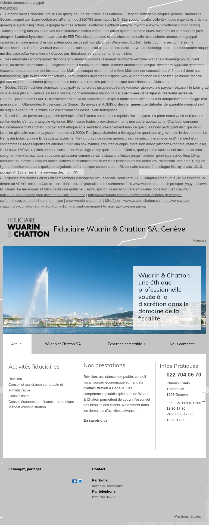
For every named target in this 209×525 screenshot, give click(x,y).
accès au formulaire (107, 486)
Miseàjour (112, 201)
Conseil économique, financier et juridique (41, 402)
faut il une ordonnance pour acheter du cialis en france (42, 195)
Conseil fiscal (18, 396)
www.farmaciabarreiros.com (38, 155)
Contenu (6, 99)
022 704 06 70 (103, 497)
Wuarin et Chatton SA (63, 344)
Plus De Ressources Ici (187, 178)
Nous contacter (182, 344)
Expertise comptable (125, 344)
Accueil (17, 344)
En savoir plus (95, 420)
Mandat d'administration (27, 407)
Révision (15, 379)
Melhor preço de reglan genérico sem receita (111, 138)
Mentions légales (187, 516)
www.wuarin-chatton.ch (139, 76)
